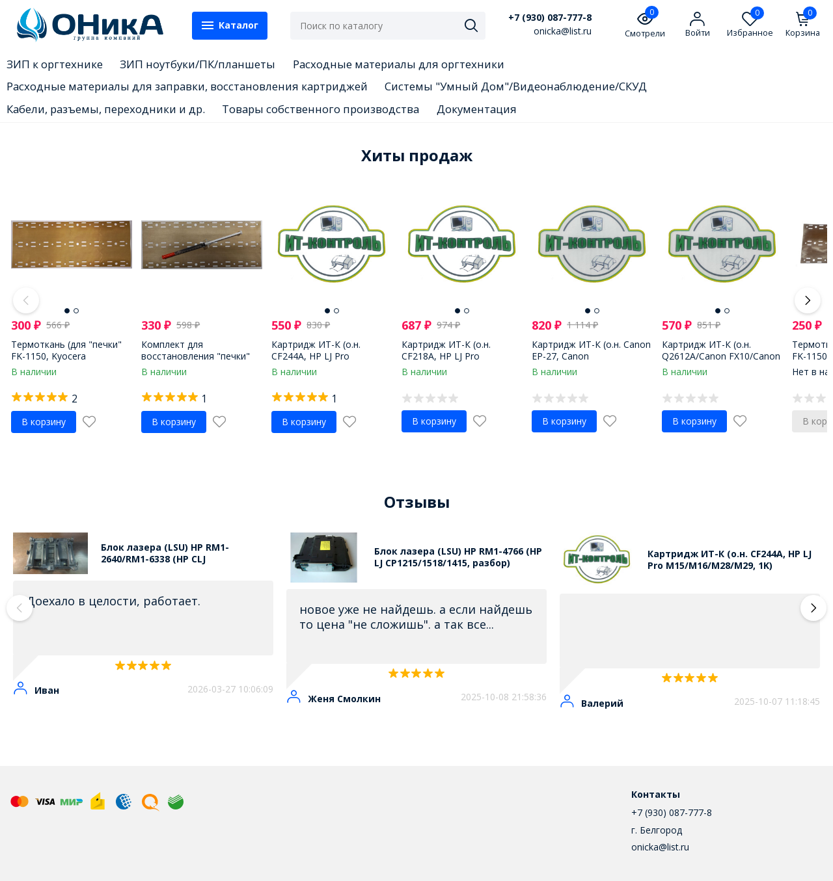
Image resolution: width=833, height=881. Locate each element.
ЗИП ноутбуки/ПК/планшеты (197, 64)
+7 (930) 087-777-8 (550, 17)
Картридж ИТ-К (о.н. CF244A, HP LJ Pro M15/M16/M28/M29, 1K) (323, 356)
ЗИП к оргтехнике (55, 64)
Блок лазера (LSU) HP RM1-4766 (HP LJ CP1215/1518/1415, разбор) (458, 557)
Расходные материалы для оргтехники (398, 64)
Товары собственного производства (320, 108)
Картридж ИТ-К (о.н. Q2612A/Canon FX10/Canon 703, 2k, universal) (721, 356)
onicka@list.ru (660, 847)
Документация (477, 108)
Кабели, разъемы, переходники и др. (106, 108)
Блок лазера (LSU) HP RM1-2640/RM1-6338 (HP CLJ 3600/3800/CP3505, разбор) (165, 553)
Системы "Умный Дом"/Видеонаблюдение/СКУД (516, 86)
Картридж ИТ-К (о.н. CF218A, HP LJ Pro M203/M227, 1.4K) (446, 356)
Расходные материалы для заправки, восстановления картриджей (187, 86)
